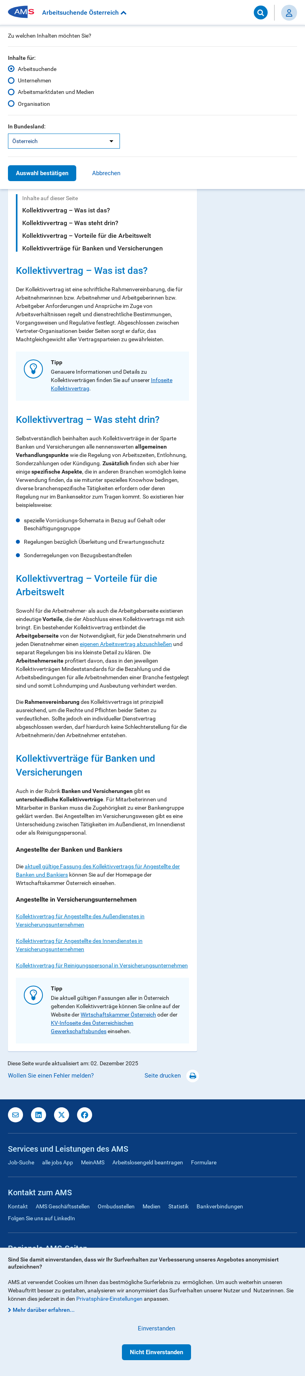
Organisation (34, 103)
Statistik (178, 1206)
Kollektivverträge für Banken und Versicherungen (92, 248)
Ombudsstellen (116, 1206)
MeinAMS (92, 1162)
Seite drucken (172, 1075)
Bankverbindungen (220, 1206)
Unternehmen (34, 80)
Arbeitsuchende (37, 69)
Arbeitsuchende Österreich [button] (84, 12)
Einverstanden (156, 1328)
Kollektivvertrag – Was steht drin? (70, 223)
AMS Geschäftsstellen (63, 1206)
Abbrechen (106, 173)
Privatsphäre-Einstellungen (109, 1299)
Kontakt (18, 1206)
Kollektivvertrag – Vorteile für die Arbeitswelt (86, 235)
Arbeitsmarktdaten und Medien (56, 92)
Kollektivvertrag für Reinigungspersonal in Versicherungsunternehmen (102, 965)
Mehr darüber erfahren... (44, 1310)
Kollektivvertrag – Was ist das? (66, 210)
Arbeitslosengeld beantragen (147, 1162)
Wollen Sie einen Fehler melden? (51, 1075)
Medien (151, 1206)
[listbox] (64, 141)
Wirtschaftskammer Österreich (118, 1014)
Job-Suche (21, 1162)
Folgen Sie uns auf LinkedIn (41, 1218)
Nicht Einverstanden (156, 1352)
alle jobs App (57, 1162)
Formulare (203, 1162)
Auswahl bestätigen (42, 173)
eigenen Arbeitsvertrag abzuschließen (126, 644)
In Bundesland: (27, 126)
